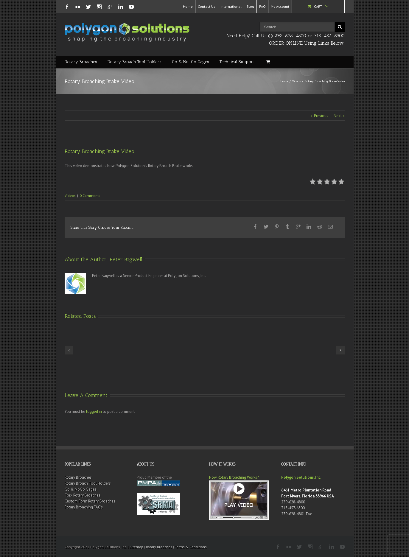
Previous (321, 115)
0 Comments (90, 195)
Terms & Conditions (191, 546)
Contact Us (206, 6)
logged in (94, 411)
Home (188, 6)
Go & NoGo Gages (81, 489)
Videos (296, 81)
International (231, 6)
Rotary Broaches (81, 61)
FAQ (262, 6)
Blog (250, 6)
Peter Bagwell (126, 259)
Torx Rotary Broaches (82, 495)
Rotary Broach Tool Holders (134, 61)
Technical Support (237, 61)
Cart (318, 6)
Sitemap (136, 546)
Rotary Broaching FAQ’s (84, 507)
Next (338, 115)
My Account (280, 6)
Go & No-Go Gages (190, 61)
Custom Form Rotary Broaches (90, 501)
